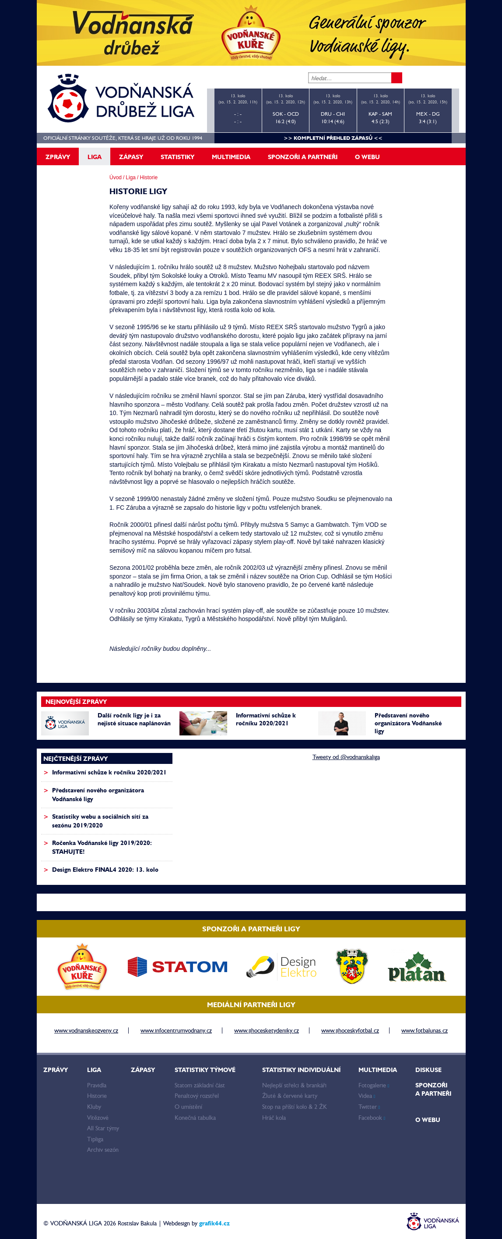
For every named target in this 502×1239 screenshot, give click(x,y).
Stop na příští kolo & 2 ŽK (294, 1107)
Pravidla (96, 1085)
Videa (367, 1096)
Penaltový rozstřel (197, 1096)
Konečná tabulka (195, 1118)
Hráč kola (274, 1118)
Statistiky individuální (301, 1070)
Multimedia (231, 157)
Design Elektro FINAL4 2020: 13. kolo (105, 869)
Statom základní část (200, 1085)
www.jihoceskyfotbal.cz (350, 1030)
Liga (95, 157)
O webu (367, 157)
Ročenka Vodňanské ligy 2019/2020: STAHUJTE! (102, 847)
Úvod (115, 177)
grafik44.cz (214, 1223)
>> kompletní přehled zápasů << (333, 138)
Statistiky (177, 157)
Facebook (372, 1118)
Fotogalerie (374, 1085)
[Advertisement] (246, 808)
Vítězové (98, 1118)
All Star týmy (103, 1128)
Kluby (94, 1107)
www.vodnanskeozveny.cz (86, 1030)
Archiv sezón (103, 1150)
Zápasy (131, 157)
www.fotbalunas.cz (424, 1030)
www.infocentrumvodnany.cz (176, 1030)
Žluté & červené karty (289, 1096)
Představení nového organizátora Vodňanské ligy (408, 723)
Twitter (369, 1107)
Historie (97, 1096)
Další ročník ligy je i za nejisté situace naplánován (134, 719)
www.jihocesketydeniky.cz (266, 1030)
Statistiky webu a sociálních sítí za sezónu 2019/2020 (100, 821)
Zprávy (58, 157)
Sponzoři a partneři (302, 157)
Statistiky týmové (205, 1070)
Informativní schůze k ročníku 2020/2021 (266, 719)
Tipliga (95, 1139)
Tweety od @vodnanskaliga (346, 757)
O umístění (188, 1107)
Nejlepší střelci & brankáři (294, 1085)
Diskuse (428, 1070)
